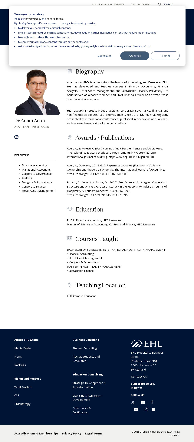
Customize (104, 55)
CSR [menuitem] (16, 395)
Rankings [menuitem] (20, 365)
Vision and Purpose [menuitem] (27, 378)
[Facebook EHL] (152, 402)
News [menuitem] (18, 356)
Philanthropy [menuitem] (22, 404)
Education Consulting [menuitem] (88, 374)
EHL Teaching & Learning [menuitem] (108, 4)
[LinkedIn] (16, 138)
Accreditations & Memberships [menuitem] (36, 433)
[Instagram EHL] (146, 409)
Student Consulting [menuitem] (85, 348)
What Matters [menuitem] (23, 387)
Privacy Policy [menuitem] (71, 433)
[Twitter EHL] (133, 402)
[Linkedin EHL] (143, 402)
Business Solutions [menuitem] (86, 340)
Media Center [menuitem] (23, 348)
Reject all (165, 55)
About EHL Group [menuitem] (26, 340)
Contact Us (139, 376)
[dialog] (97, 36)
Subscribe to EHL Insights (143, 386)
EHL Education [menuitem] (141, 4)
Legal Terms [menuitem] (93, 433)
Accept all (135, 55)
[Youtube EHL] (136, 409)
